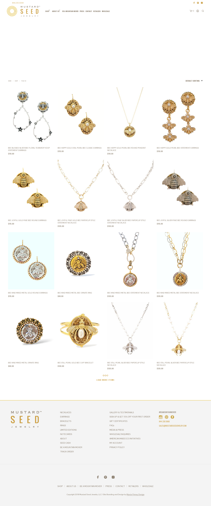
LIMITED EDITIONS (68, 430)
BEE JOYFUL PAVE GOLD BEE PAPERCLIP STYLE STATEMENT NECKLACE (76, 221)
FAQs (112, 425)
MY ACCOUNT (116, 443)
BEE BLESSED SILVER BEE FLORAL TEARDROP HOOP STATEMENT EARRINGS (29, 149)
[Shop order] (189, 80)
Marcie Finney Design (135, 495)
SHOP (47, 11)
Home (9, 81)
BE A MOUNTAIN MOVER (70, 11)
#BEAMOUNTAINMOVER (167, 412)
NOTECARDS (66, 434)
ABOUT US (55, 11)
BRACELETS (65, 421)
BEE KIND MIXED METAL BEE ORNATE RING (75, 293)
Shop (16, 81)
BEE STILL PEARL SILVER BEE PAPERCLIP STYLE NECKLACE (126, 364)
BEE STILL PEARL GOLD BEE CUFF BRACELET (75, 363)
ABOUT (63, 438)
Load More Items (105, 380)
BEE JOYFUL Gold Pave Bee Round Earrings (27, 220)
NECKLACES (65, 412)
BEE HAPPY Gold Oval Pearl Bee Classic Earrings (79, 148)
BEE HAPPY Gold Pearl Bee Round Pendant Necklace (126, 149)
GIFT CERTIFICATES (118, 421)
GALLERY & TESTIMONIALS (122, 412)
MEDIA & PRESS (117, 430)
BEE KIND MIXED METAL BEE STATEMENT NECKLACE (128, 293)
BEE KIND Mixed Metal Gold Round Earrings (28, 293)
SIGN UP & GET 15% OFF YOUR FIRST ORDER (130, 416)
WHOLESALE (106, 11)
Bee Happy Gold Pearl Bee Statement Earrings (178, 148)
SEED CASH (65, 443)
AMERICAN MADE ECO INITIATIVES (125, 438)
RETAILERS (97, 11)
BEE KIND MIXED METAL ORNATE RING (23, 363)
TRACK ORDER (67, 451)
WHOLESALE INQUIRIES (120, 434)
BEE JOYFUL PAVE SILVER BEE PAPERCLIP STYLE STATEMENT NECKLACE (126, 221)
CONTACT (88, 11)
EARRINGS (65, 416)
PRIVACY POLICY (117, 447)
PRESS (82, 11)
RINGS (63, 425)
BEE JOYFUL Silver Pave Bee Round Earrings (176, 220)
